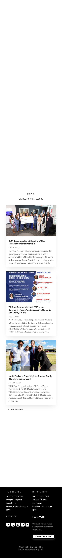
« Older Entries (14, 410)
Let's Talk (38, 517)
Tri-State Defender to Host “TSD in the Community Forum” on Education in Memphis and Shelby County (30, 310)
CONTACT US (44, 536)
